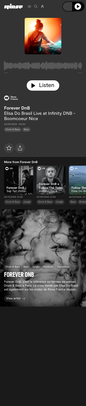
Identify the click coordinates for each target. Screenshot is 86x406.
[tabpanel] (43, 66)
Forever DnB (17, 108)
